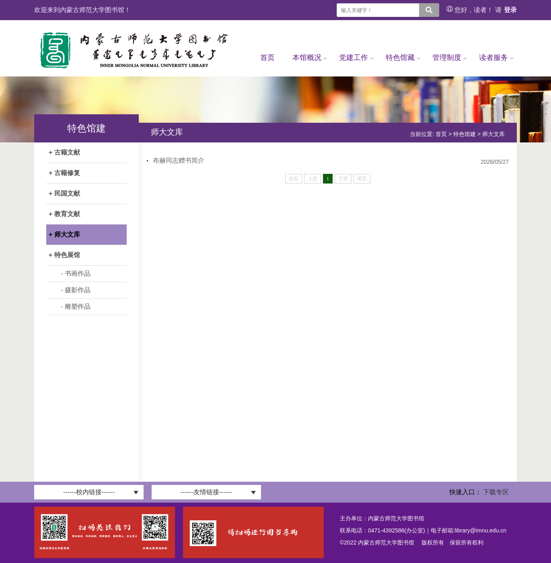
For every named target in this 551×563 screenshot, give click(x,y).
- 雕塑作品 (75, 306)
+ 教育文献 (64, 213)
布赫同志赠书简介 (178, 160)
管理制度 (449, 58)
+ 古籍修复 (64, 172)
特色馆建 (464, 134)
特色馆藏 (403, 58)
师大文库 (493, 134)
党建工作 (356, 58)
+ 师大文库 (64, 234)
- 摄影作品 (75, 290)
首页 (267, 58)
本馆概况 (309, 58)
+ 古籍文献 (64, 152)
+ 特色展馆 (64, 255)
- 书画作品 (75, 273)
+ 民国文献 (64, 193)
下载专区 (496, 492)
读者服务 (496, 58)
